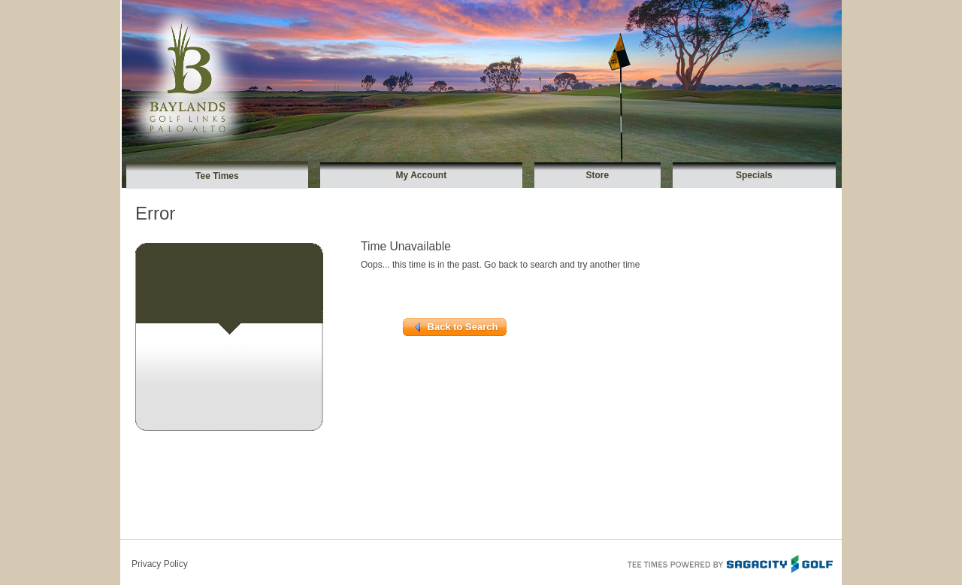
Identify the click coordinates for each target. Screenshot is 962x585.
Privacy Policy (160, 564)
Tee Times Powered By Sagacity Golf (729, 562)
